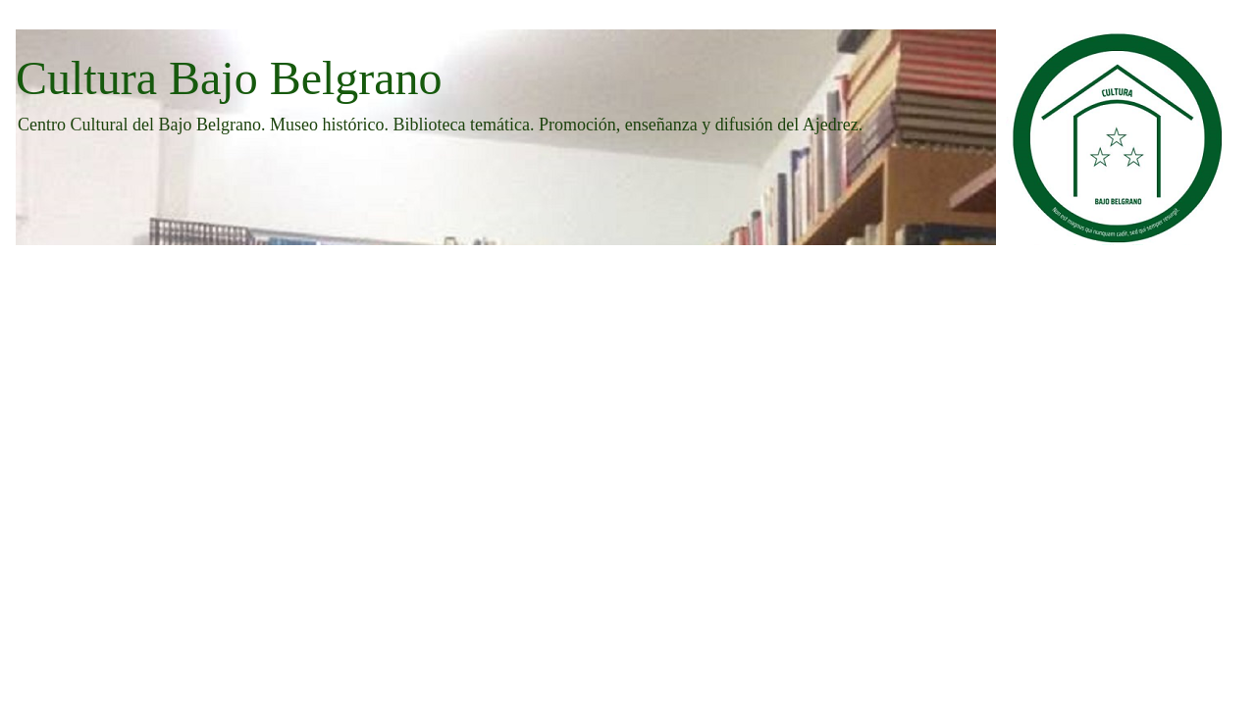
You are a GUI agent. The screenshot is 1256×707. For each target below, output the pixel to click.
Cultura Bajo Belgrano (229, 78)
